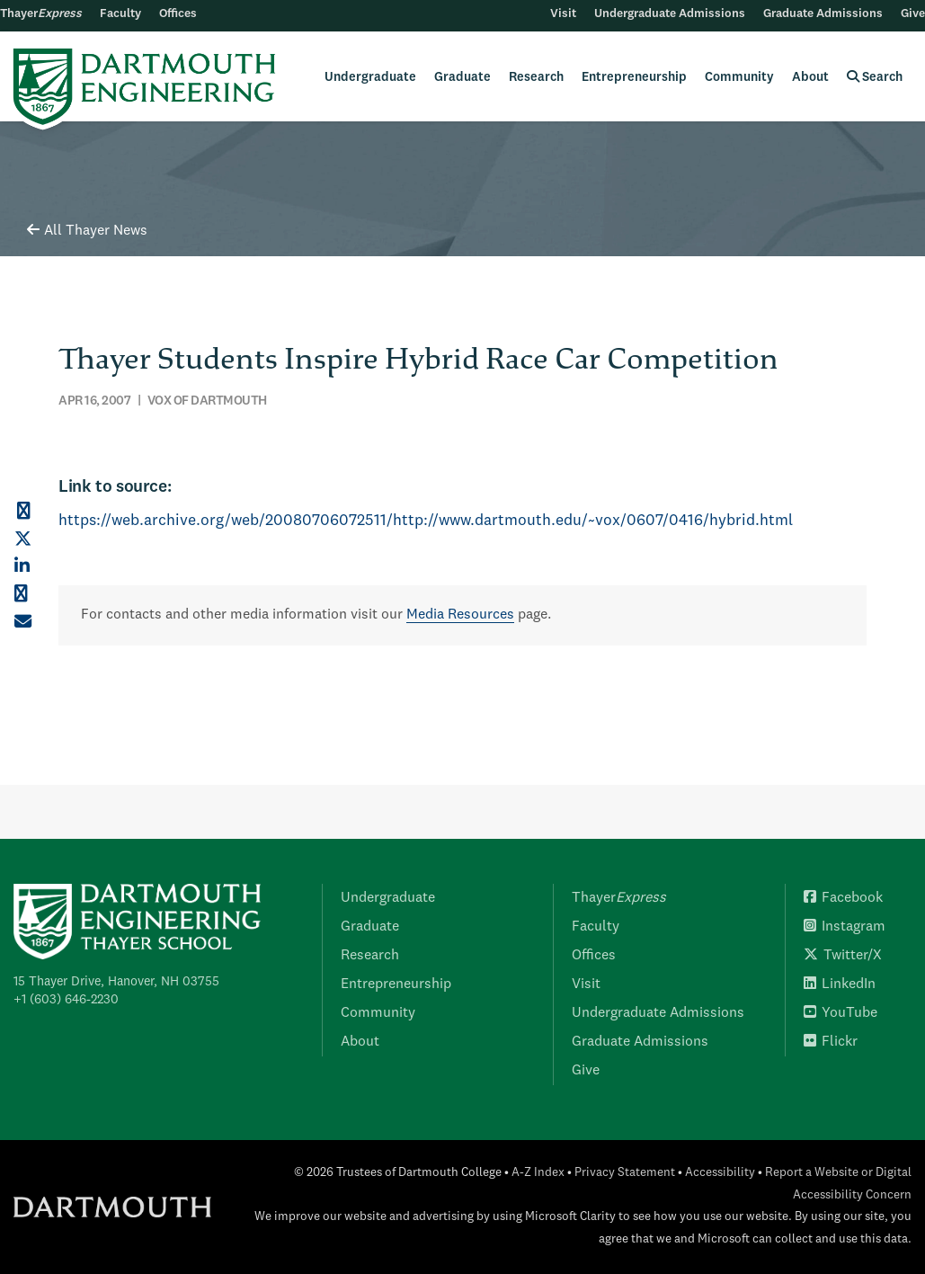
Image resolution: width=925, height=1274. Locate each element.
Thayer (41, 14)
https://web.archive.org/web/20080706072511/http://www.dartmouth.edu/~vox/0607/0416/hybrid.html (425, 521)
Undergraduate (370, 77)
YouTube (840, 1013)
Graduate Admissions (823, 14)
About (810, 77)
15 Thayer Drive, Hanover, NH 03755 (116, 982)
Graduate (462, 77)
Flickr (831, 1042)
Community (739, 77)
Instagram (844, 927)
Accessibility (720, 1173)
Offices (178, 14)
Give (913, 14)
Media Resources (460, 615)
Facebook (843, 898)
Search (875, 77)
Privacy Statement (624, 1173)
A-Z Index (538, 1173)
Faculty (120, 14)
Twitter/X (843, 956)
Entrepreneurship (634, 77)
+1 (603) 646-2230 (66, 999)
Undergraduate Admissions (669, 14)
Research (536, 77)
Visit (563, 14)
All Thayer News (87, 231)
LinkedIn (840, 984)
